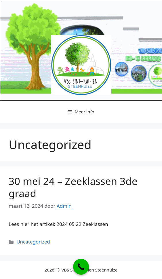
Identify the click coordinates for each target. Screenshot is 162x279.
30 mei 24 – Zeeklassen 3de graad (73, 187)
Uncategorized (33, 241)
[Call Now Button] (81, 267)
